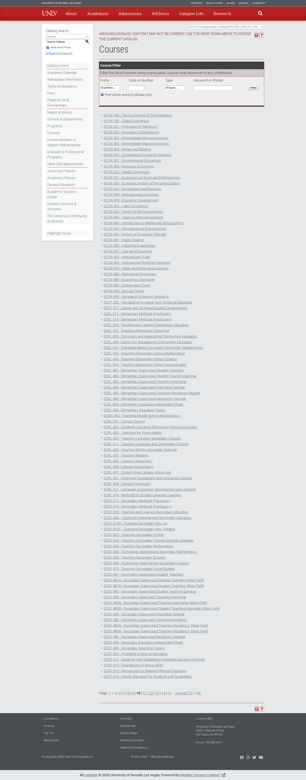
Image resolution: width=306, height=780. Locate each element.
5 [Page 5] (116, 693)
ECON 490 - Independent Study (127, 285)
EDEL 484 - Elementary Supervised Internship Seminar (144, 387)
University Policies (61, 171)
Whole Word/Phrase (60, 47)
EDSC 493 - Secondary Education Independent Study (143, 642)
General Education (61, 185)
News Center (51, 740)
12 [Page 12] (151, 693)
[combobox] (225, 26)
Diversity (49, 725)
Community (259, 3)
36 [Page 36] (199, 693)
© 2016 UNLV (140, 756)
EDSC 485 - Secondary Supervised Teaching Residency (145, 620)
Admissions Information (65, 79)
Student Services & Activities (61, 206)
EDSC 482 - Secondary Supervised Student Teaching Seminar (150, 591)
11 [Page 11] (145, 693)
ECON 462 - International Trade (127, 257)
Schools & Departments (65, 119)
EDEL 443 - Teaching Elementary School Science (140, 359)
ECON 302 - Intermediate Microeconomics (136, 138)
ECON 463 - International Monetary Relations (137, 263)
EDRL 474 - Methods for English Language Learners (142, 495)
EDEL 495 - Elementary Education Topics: (135, 410)
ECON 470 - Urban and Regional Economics (136, 268)
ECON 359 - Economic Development (131, 200)
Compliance (51, 718)
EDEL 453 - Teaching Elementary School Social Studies (145, 365)
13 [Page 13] (157, 693)
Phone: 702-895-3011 (209, 742)
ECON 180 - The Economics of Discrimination (138, 115)
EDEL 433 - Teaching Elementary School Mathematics (144, 353)
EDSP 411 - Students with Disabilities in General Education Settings (154, 659)
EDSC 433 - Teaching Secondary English (134, 535)
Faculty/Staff (214, 3)
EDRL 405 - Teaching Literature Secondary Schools (142, 438)
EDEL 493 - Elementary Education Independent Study (143, 404)
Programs (54, 126)
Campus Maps (129, 733)
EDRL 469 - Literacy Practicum (127, 484)
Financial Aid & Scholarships (58, 102)
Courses (53, 133)
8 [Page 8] (129, 693)
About (71, 13)
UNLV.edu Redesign (162, 756)
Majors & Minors (59, 112)
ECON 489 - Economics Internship (129, 280)
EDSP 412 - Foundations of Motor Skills (133, 665)
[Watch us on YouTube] (261, 757)
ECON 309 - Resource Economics (129, 166)
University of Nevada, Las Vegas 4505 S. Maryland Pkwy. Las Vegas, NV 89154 (215, 730)
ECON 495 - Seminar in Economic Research (136, 297)
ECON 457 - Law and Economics (128, 251)
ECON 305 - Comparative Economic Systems (137, 155)
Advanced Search (59, 53)
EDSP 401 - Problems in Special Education (136, 654)
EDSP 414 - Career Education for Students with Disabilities (148, 676)
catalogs (91, 775)
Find (260, 13)
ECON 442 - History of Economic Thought (135, 234)
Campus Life (191, 13)
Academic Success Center (62, 194)
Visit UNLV (126, 718)
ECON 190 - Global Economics (126, 121)
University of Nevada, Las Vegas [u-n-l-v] (61, 3)
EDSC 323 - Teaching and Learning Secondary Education (146, 512)
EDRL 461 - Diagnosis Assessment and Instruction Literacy (148, 478)
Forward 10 (184, 693)
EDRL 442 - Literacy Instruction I (128, 461)
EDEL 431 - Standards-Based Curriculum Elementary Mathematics (153, 348)
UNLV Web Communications (75, 756)
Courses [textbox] (51, 36)
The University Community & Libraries (67, 218)
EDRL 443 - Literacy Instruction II (128, 467)
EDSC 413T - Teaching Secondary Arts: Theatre (139, 529)
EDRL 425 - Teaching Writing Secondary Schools (140, 450)
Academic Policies (61, 178)
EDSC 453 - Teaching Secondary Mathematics (138, 546)
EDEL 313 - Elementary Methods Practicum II (138, 319)
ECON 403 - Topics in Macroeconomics (133, 217)
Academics (97, 13)
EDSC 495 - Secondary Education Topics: (134, 648)
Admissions (129, 13)
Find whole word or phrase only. (128, 95)
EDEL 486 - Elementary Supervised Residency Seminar (145, 399)
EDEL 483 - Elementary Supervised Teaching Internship (145, 382)
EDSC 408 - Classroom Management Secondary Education (147, 518)
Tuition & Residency (62, 86)
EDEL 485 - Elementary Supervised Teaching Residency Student (152, 393)
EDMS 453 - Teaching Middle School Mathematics (142, 416)
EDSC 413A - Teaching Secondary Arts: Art (135, 523)
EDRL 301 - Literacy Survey (124, 421)
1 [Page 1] (109, 693)
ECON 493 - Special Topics (124, 291)
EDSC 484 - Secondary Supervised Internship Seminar (144, 614)
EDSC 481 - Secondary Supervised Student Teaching (143, 574)
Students (196, 3)
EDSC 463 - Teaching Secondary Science (135, 557)
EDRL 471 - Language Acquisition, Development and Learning (150, 489)
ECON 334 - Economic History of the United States (142, 183)
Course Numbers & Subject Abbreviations (64, 142)
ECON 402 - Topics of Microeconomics (133, 212)
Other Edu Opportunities (65, 164)
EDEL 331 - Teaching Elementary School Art (136, 331)
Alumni (231, 3)
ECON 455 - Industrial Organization (129, 246)
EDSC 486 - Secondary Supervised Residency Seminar (145, 637)
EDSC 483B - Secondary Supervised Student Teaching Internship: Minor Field (161, 608)
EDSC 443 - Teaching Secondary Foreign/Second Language (148, 540)
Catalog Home (58, 66)
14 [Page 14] (163, 693)
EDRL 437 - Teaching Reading (126, 455)
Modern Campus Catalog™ (201, 775)
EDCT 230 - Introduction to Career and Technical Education (148, 302)
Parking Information (132, 740)
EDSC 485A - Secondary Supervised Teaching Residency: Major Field (156, 625)
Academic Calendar (62, 73)
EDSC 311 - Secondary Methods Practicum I (137, 501)
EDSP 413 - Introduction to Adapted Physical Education (145, 671)
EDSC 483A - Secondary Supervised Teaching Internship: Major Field (155, 603)
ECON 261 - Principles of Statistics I (131, 127)
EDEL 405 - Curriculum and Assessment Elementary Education (150, 336)
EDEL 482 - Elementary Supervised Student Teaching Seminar (150, 376)
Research (222, 13)
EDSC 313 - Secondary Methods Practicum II (138, 506)
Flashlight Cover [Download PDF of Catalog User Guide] (59, 233)
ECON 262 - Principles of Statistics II (131, 132)
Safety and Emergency (133, 747)
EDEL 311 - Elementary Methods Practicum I (137, 314)
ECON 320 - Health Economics (126, 172)
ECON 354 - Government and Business (132, 189)
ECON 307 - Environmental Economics (132, 161)
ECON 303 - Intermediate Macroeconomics (136, 144)
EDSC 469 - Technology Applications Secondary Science (146, 563)
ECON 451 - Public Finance (124, 240)
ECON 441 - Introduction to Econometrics (135, 229)
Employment (127, 725)
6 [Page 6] (120, 693)
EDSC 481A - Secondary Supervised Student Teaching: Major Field (154, 580)
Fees (51, 93)
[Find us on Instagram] (254, 757)
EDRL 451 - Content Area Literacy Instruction (137, 472)
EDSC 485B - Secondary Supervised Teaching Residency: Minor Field (156, 631)
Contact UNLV (204, 718)
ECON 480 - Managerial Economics (130, 274)
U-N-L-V (50, 13)
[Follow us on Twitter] (248, 757)
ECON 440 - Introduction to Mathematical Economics (143, 223)
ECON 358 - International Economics (131, 195)
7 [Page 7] (124, 693)
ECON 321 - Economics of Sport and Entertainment (142, 178)
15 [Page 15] (170, 693)
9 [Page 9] (133, 693)
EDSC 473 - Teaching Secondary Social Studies (139, 569)
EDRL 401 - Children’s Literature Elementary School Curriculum (150, 427)
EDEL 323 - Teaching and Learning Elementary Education (146, 325)
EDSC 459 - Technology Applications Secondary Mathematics (150, 552)
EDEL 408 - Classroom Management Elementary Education (148, 342)
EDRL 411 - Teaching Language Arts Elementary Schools (146, 444)
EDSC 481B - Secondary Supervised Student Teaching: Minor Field (154, 586)
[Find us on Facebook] (242, 757)
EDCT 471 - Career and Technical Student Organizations (145, 308)
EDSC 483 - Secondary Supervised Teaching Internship (145, 597)
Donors (243, 3)
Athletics (160, 13)
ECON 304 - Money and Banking (127, 149)
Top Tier (49, 733)
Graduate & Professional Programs (65, 154)
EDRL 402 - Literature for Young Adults (133, 433)
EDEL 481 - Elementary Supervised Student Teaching (143, 370)
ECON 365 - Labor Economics (126, 206)
